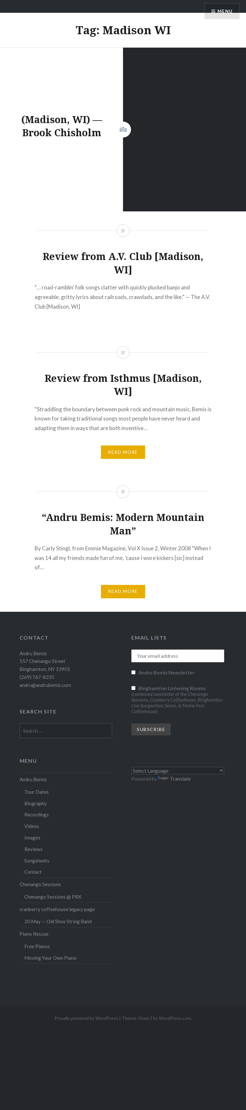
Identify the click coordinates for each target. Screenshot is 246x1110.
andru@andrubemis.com (45, 685)
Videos (31, 826)
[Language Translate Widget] (177, 770)
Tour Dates (36, 792)
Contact (33, 872)
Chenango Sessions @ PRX (52, 897)
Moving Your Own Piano (50, 958)
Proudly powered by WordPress (86, 1018)
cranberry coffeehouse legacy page (57, 909)
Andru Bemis (33, 779)
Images (32, 837)
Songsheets (36, 860)
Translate (174, 779)
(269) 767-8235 (37, 677)
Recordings (36, 814)
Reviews (33, 849)
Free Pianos (37, 946)
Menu (225, 11)
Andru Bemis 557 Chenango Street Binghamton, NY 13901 (45, 661)
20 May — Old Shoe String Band (58, 921)
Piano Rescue (34, 934)
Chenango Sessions (40, 884)
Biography (35, 803)
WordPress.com (175, 1018)
